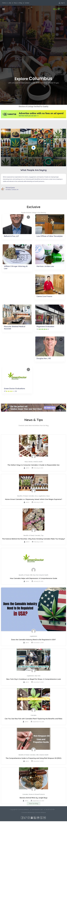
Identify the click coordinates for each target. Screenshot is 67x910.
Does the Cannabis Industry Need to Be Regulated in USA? (33, 639)
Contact (27, 3)
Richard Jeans (10, 187)
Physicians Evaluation (45, 326)
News (26, 461)
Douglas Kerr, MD (44, 358)
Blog (20, 3)
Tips (42, 535)
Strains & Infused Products (37, 794)
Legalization (42, 496)
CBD (31, 575)
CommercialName (40, 812)
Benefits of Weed (22, 496)
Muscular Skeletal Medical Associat (14, 327)
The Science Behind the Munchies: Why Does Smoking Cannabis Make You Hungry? (33, 539)
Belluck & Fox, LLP (11, 236)
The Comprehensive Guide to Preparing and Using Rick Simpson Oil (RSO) (33, 758)
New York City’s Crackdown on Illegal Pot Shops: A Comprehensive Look (33, 679)
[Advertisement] (17, 29)
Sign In (63, 3)
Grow (36, 496)
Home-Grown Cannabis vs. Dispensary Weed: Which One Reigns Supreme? (33, 499)
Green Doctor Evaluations (14, 388)
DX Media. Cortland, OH (12, 189)
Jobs (9, 3)
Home (4, 3)
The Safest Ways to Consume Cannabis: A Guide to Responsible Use (33, 465)
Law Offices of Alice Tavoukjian (50, 236)
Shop (15, 3)
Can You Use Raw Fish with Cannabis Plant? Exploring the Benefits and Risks (33, 719)
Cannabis (31, 496)
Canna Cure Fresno (44, 296)
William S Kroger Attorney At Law (16, 267)
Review (31, 461)
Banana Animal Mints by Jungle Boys (33, 798)
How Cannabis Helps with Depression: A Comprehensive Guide (33, 578)
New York (35, 575)
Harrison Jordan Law (45, 266)
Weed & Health (37, 461)
